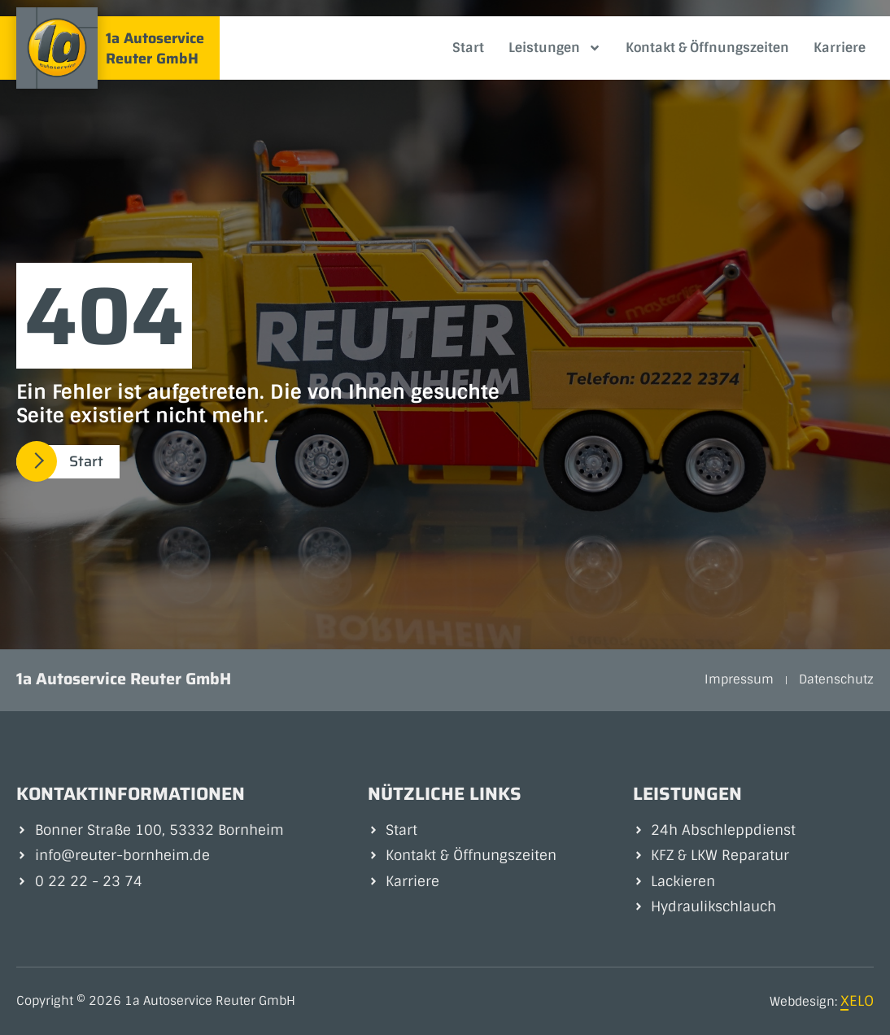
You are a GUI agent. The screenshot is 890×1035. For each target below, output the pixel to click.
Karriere (840, 47)
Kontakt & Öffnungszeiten (707, 47)
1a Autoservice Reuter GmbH (155, 49)
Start (468, 47)
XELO (857, 1001)
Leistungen (554, 48)
